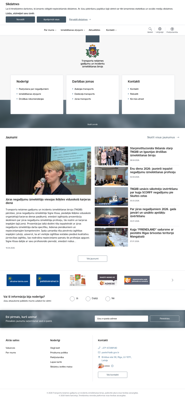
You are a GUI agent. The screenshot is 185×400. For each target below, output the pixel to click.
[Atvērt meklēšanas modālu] (150, 30)
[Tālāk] (173, 280)
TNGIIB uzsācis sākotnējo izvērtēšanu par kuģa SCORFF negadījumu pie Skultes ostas (154, 192)
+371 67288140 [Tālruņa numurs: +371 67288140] (109, 347)
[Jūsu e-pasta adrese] (121, 319)
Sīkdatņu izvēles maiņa (61, 366)
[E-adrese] (104, 365)
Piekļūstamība (57, 357)
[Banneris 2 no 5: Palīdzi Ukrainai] (48, 280)
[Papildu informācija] (112, 366)
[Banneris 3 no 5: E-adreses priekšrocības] (77, 280)
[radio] (74, 298)
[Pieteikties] (164, 319)
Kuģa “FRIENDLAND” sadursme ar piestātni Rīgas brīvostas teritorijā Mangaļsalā (152, 233)
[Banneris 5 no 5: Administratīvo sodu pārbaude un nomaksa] (137, 280)
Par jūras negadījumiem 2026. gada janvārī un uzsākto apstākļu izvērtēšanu (153, 212)
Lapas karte (56, 362)
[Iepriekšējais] (12, 280)
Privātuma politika (59, 352)
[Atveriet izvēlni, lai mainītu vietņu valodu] (159, 30)
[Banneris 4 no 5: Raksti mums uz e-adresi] (107, 280)
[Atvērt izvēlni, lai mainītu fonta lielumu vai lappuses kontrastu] (172, 30)
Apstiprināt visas (51, 19)
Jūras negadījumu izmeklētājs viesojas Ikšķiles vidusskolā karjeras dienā (48, 201)
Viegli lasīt (55, 347)
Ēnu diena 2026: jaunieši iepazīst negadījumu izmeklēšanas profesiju (153, 170)
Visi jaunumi (92, 258)
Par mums (11, 352)
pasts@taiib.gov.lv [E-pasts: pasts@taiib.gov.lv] (110, 352)
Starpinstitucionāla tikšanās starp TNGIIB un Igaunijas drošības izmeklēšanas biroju (151, 151)
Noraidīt (20, 19)
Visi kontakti (112, 374)
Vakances (10, 347)
